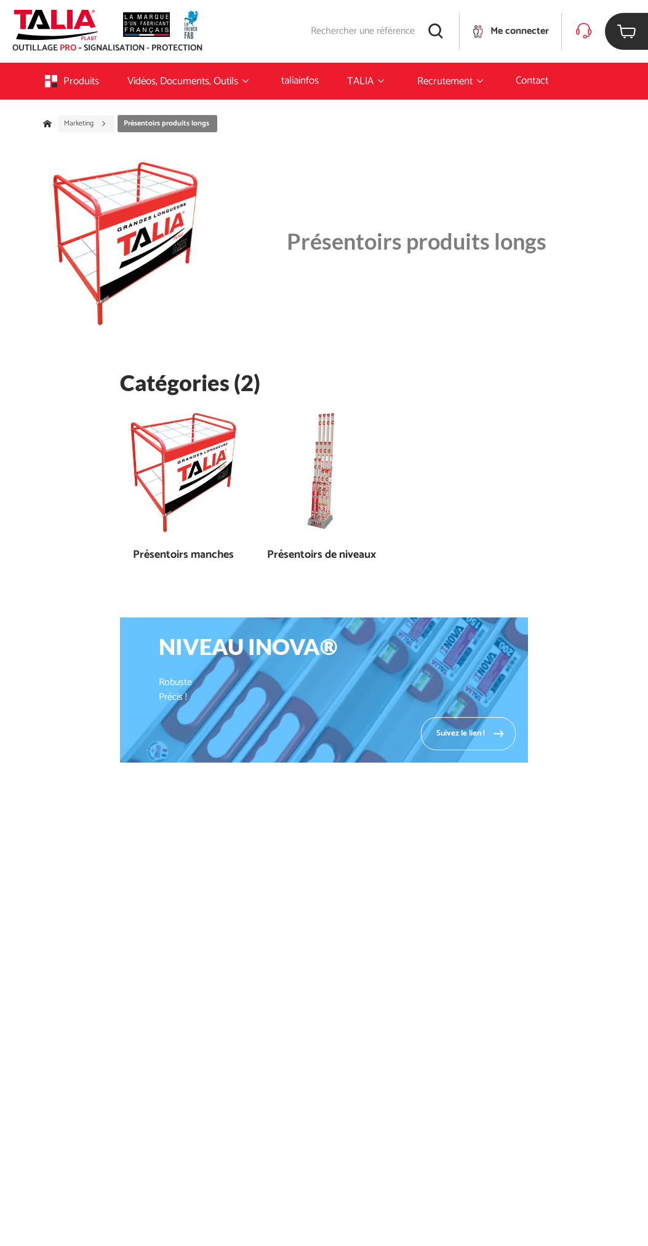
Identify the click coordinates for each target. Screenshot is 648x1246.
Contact (532, 80)
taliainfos (300, 80)
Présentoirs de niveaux (321, 555)
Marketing (85, 123)
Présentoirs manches (183, 555)
